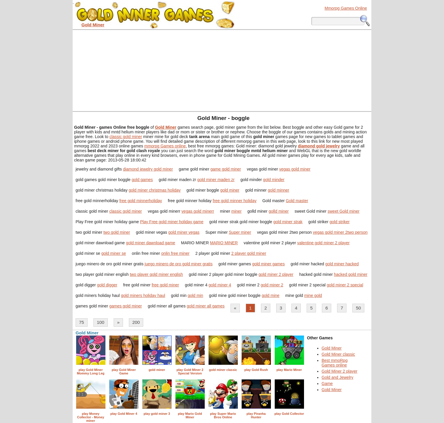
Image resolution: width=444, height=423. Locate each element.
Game (327, 383)
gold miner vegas (184, 232)
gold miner (229, 190)
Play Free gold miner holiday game (171, 221)
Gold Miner (331, 348)
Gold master (297, 200)
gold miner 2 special (345, 285)
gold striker (339, 221)
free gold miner (165, 285)
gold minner (278, 190)
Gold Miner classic (338, 354)
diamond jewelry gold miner (148, 169)
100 (100, 322)
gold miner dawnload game (150, 242)
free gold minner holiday (234, 200)
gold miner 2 (272, 285)
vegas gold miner (294, 169)
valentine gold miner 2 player (323, 242)
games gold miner (125, 306)
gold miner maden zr (216, 179)
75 (81, 322)
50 (358, 307)
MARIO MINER (224, 242)
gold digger (107, 285)
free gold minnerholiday (140, 200)
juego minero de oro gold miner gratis (179, 264)
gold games (142, 179)
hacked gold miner (350, 274)
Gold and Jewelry (337, 377)
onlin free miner (175, 253)
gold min (195, 295)
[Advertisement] (222, 70)
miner (236, 211)
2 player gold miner (248, 253)
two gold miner (116, 232)
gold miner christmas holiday (154, 190)
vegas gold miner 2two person (340, 232)
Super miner (240, 232)
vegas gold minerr (198, 211)
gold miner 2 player (276, 274)
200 (136, 322)
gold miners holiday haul (143, 295)
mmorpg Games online (165, 146)
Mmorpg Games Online (346, 8)
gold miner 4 (220, 285)
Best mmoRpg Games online (335, 362)
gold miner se (113, 253)
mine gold (313, 295)
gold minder (273, 179)
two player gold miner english (156, 274)
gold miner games (268, 264)
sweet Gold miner (343, 211)
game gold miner (225, 169)
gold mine (270, 295)
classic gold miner (126, 136)
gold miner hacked (341, 264)
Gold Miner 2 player (339, 371)
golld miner (278, 211)
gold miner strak (288, 221)
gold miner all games (206, 306)
